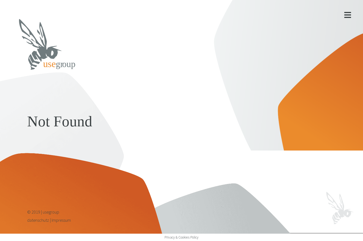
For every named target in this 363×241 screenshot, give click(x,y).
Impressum (61, 220)
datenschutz (38, 220)
